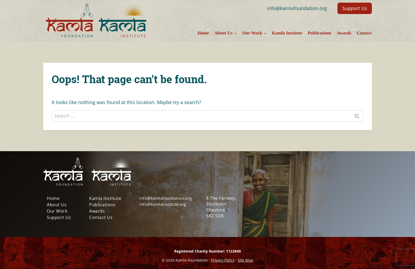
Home (203, 32)
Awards (344, 32)
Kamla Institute (287, 32)
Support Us (354, 8)
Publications (319, 32)
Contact (364, 32)
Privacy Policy (222, 260)
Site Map (245, 260)
